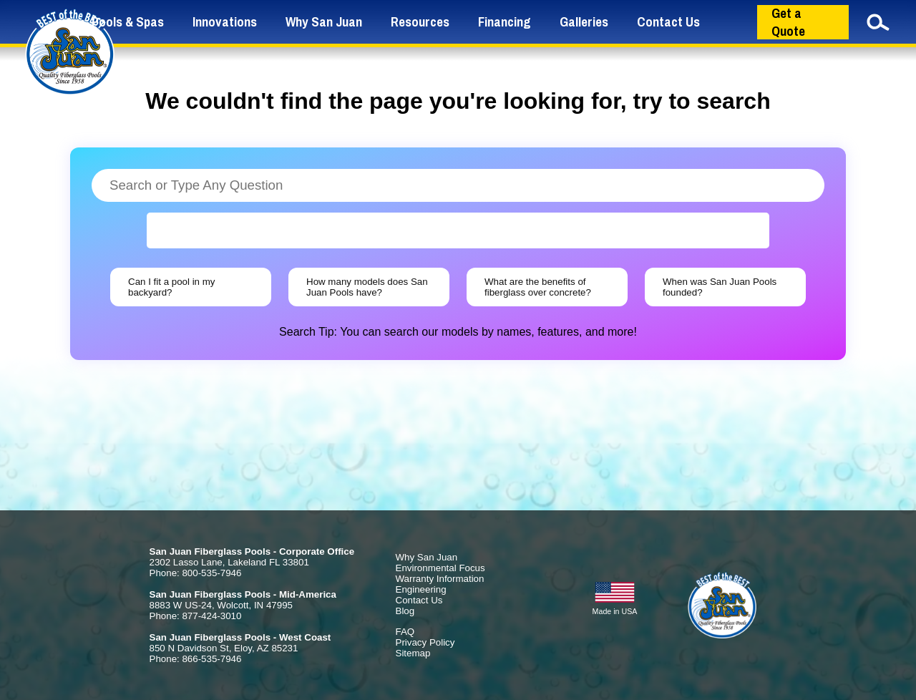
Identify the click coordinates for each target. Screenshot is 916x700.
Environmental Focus (440, 568)
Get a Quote (788, 22)
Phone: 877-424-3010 (196, 616)
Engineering (421, 589)
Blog (405, 611)
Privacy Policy (425, 642)
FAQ (405, 631)
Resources (420, 22)
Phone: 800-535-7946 (196, 573)
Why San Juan (324, 22)
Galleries (584, 22)
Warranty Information (440, 578)
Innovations (225, 22)
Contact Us (668, 22)
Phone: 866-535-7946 (196, 658)
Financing (504, 22)
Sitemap (413, 653)
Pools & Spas (128, 22)
